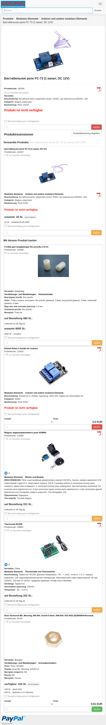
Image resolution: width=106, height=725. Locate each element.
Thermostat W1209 (13, 524)
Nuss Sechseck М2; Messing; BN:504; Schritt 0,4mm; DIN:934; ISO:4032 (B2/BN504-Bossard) (48, 615)
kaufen (96, 127)
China (17, 568)
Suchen (98, 10)
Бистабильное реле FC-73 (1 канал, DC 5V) (25, 149)
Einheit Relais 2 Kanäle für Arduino (21, 348)
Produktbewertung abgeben (86, 133)
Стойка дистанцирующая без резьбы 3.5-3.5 (26, 247)
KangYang (19, 291)
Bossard (18, 660)
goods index (7, 723)
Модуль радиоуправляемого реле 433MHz (25, 432)
